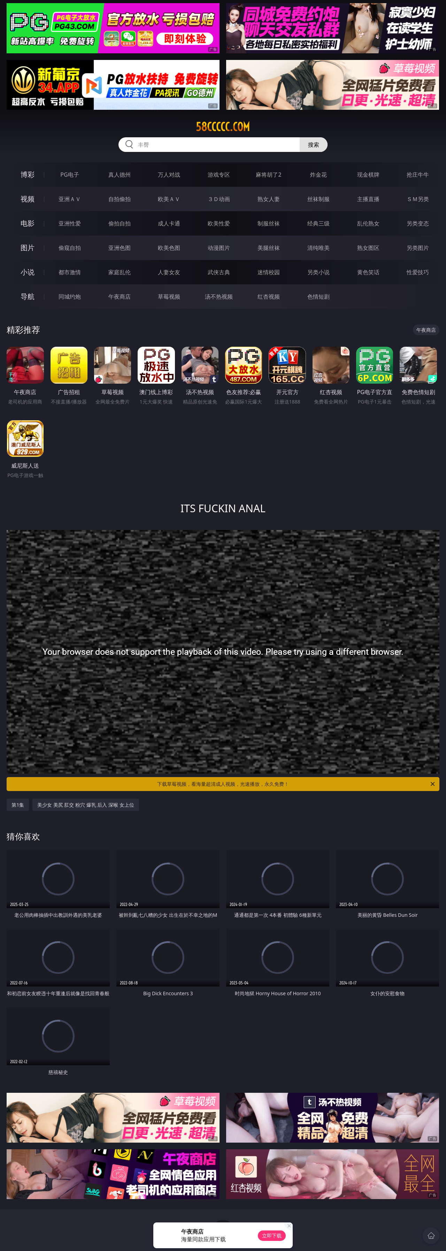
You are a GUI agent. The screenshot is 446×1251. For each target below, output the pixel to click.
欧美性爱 (219, 223)
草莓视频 (169, 296)
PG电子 (69, 174)
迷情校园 (268, 272)
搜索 (313, 144)
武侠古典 (219, 272)
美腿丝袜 (268, 248)
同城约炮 (70, 296)
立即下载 (272, 1235)
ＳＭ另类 (418, 199)
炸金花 (318, 174)
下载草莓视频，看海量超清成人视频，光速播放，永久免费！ (296, 784)
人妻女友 (169, 272)
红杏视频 (268, 296)
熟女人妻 (268, 199)
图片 (27, 247)
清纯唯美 (318, 248)
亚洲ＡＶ (70, 199)
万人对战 (169, 174)
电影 (27, 223)
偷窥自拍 (70, 248)
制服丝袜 (268, 223)
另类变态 (418, 223)
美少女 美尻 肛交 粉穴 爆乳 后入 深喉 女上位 (85, 804)
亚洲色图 (119, 248)
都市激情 (70, 272)
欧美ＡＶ (169, 199)
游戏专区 (219, 174)
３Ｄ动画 (219, 199)
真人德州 (119, 174)
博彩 (27, 174)
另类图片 (418, 248)
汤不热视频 (219, 296)
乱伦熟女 (368, 223)
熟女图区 (368, 248)
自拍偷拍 (119, 199)
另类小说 (318, 272)
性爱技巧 (418, 272)
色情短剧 (318, 296)
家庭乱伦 (119, 272)
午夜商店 (119, 296)
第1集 (17, 804)
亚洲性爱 (70, 223)
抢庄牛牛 (418, 174)
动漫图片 (219, 248)
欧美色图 (169, 248)
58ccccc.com (223, 127)
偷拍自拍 (119, 223)
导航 (27, 296)
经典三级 (318, 223)
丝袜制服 (318, 199)
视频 (27, 199)
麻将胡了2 (268, 174)
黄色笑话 (368, 272)
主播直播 (368, 199)
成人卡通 (169, 223)
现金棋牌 (368, 174)
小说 (27, 272)
